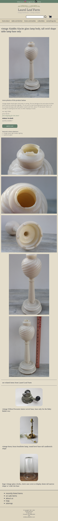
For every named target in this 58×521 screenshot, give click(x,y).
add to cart (9, 126)
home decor (6, 21)
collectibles (41, 21)
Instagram (29, 2)
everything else (51, 21)
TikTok (39, 2)
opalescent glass (7, 135)
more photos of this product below (14, 100)
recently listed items (14, 493)
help (8, 501)
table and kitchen (17, 21)
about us (9, 498)
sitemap (9, 503)
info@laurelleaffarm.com (29, 517)
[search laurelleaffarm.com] (46, 17)
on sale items (11, 496)
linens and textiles (30, 21)
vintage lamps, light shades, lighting (12, 133)
